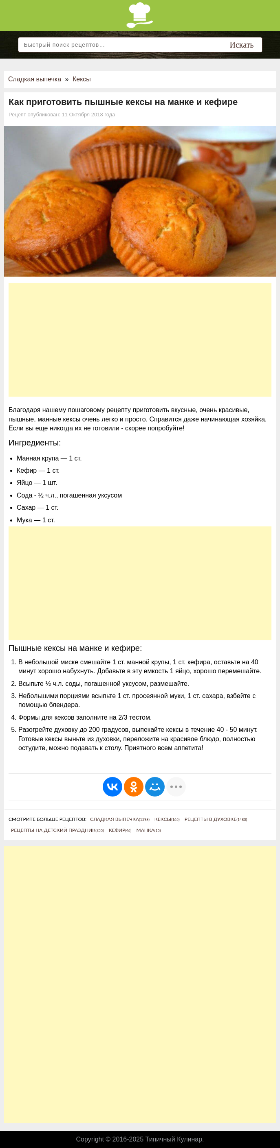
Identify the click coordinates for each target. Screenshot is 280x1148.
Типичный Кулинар (174, 1139)
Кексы (82, 79)
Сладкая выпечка (34, 79)
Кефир (120, 830)
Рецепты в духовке (216, 819)
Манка (148, 830)
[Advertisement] (140, 340)
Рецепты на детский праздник (57, 830)
